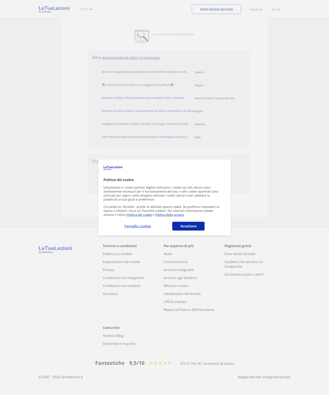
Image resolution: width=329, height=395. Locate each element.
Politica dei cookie (139, 215)
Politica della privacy (169, 215)
